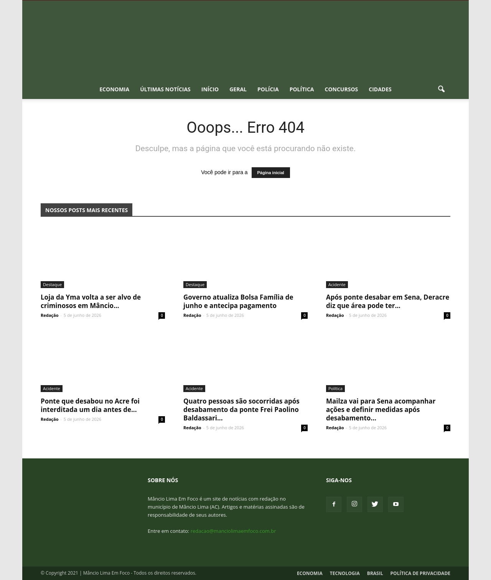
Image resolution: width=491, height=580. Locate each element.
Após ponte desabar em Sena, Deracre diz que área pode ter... (387, 301)
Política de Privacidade (420, 573)
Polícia (268, 89)
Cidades (380, 89)
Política (302, 89)
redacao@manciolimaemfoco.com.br (233, 530)
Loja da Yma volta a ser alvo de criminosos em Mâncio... (91, 301)
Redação (49, 315)
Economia (114, 89)
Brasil (375, 573)
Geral (238, 89)
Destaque (52, 284)
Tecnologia (345, 573)
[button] (441, 89)
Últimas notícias (165, 89)
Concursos (341, 89)
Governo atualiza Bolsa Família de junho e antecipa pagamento (238, 301)
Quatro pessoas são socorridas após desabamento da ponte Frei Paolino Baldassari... (241, 409)
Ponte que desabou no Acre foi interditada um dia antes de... (90, 405)
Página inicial (270, 172)
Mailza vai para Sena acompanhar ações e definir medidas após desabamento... (380, 409)
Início (210, 89)
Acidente (337, 284)
